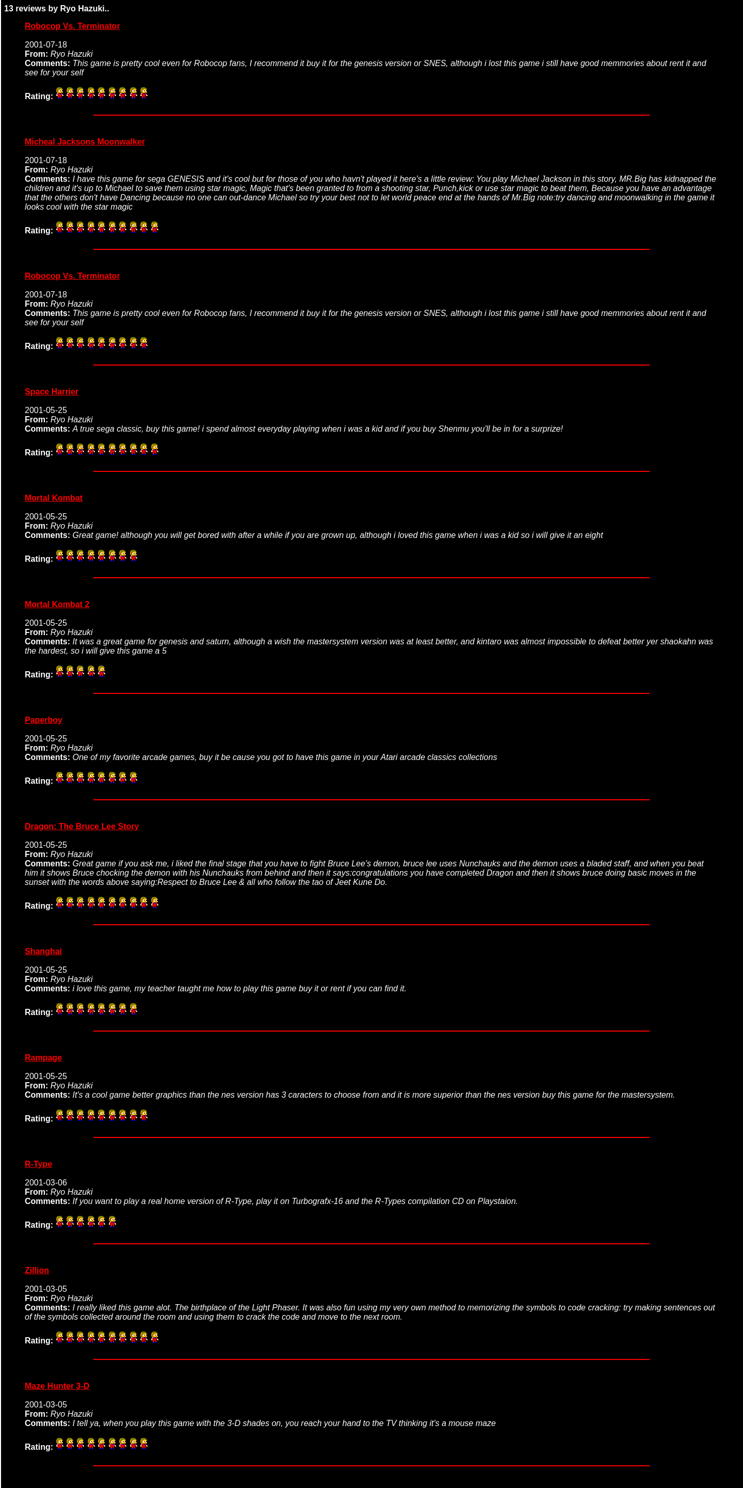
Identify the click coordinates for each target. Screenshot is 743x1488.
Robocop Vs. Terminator (72, 26)
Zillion (37, 1270)
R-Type (38, 1164)
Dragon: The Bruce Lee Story (82, 826)
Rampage (43, 1057)
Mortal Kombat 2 (57, 604)
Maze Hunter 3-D (57, 1386)
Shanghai (43, 951)
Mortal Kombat (54, 498)
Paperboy (43, 720)
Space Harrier (51, 391)
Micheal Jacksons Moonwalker (85, 141)
